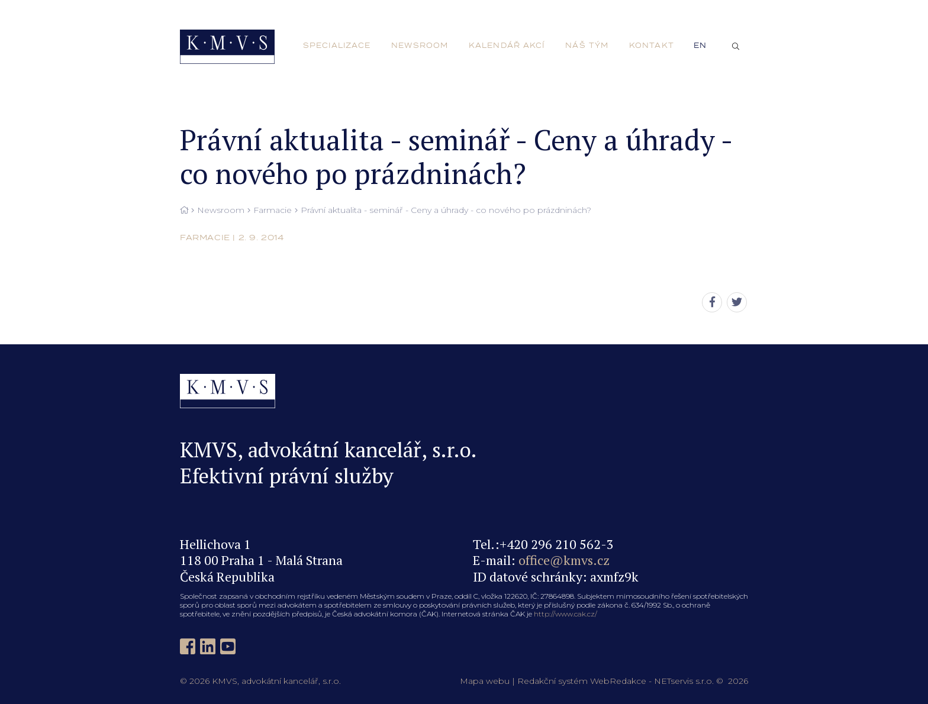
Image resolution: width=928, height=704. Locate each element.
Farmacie (272, 210)
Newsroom (220, 210)
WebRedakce (618, 681)
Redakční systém (552, 681)
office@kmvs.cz (564, 560)
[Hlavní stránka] (184, 210)
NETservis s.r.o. (684, 681)
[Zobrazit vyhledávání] (735, 46)
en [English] (700, 45)
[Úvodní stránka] (227, 47)
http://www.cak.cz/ (565, 613)
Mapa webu (485, 681)
